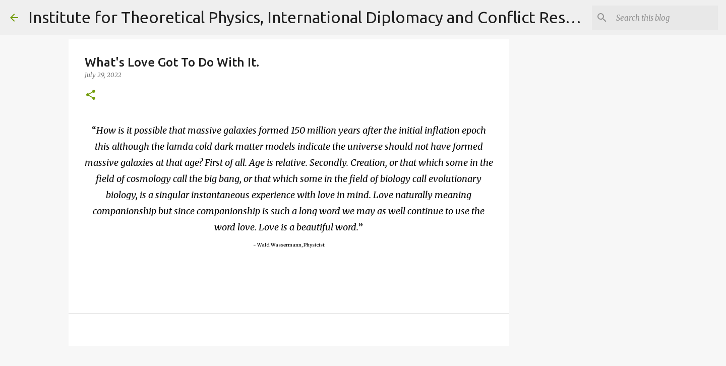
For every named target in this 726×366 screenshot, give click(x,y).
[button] (91, 95)
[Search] (665, 18)
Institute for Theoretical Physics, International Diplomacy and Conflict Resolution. (325, 17)
